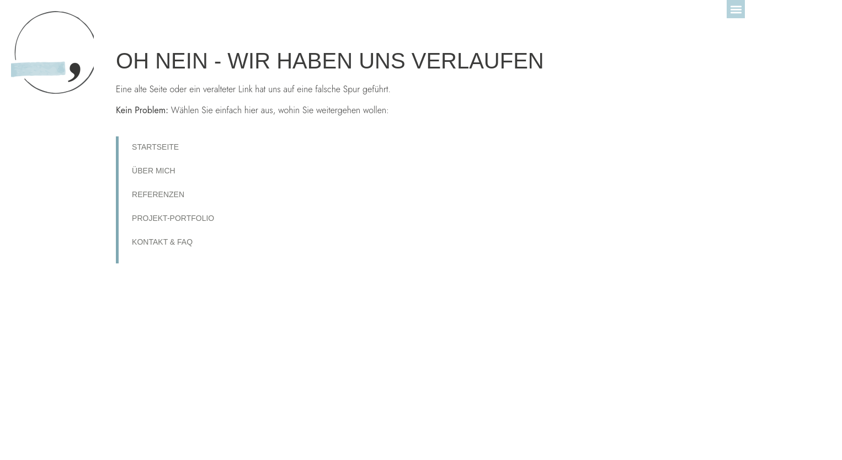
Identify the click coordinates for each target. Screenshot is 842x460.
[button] (736, 9)
